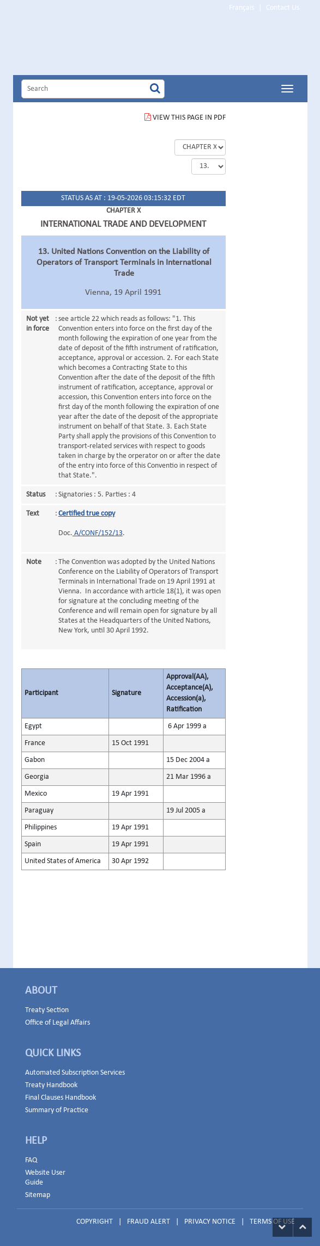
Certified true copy (86, 514)
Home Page (113, 46)
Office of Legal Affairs (57, 1023)
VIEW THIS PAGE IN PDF (185, 117)
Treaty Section (47, 1010)
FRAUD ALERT (148, 1222)
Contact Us (282, 8)
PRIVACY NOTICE (210, 1222)
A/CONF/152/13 (98, 533)
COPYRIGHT (94, 1222)
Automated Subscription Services (75, 1073)
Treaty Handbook (51, 1085)
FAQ (31, 1160)
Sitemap (37, 1195)
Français (241, 8)
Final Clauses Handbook (60, 1098)
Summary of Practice (56, 1110)
